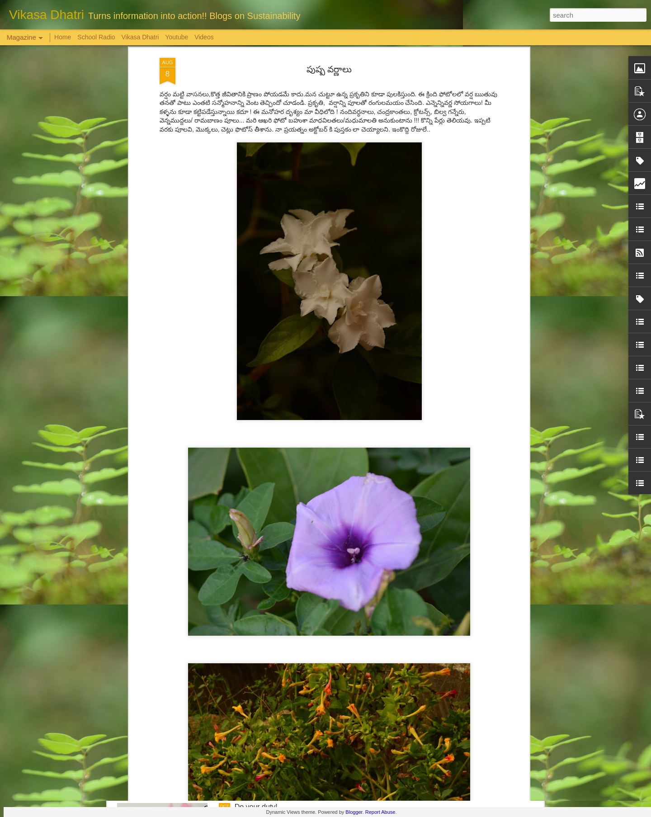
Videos (204, 37)
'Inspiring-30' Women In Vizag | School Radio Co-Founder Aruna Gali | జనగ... (313, 708)
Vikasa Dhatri (140, 37)
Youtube (176, 37)
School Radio (96, 37)
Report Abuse (380, 812)
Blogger (353, 812)
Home (62, 37)
